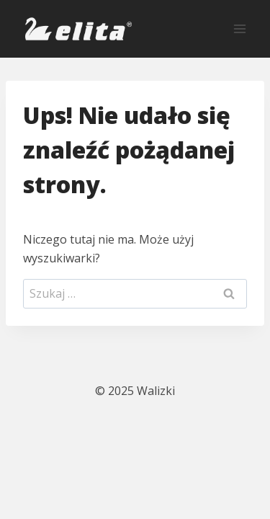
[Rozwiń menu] (239, 28)
